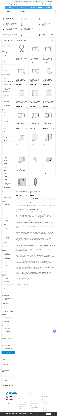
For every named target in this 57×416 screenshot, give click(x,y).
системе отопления (36, 211)
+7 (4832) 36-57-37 (14, 1)
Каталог (11, 7)
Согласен (48, 414)
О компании (32, 7)
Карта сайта (8, 401)
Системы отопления (32, 206)
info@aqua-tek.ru (40, 1)
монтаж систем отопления (26, 278)
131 (40, 202)
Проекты (40, 7)
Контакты (48, 7)
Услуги (22, 7)
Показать (8, 352)
